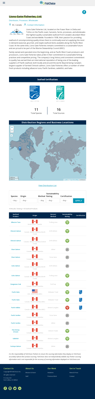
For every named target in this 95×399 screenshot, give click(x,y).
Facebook (6, 388)
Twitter (15, 388)
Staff (27, 376)
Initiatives (50, 373)
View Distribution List (47, 185)
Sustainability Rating (52, 194)
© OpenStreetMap (74, 179)
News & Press (73, 373)
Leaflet (66, 179)
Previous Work (52, 376)
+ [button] (12, 127)
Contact (71, 376)
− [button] (12, 131)
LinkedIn (20, 388)
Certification (66, 196)
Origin (23, 196)
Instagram (10, 388)
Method (41, 196)
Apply (78, 200)
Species (14, 196)
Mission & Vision (31, 373)
